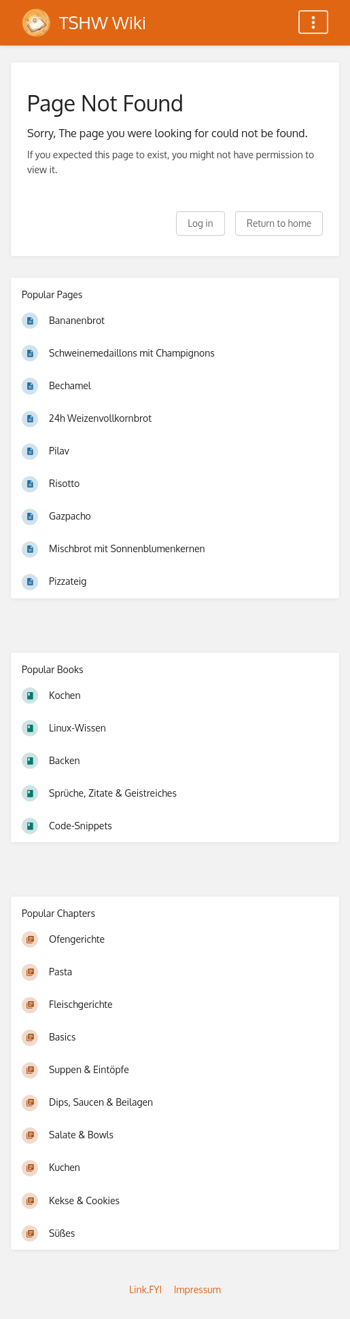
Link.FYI (145, 1289)
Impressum (197, 1289)
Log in (200, 223)
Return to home (279, 223)
